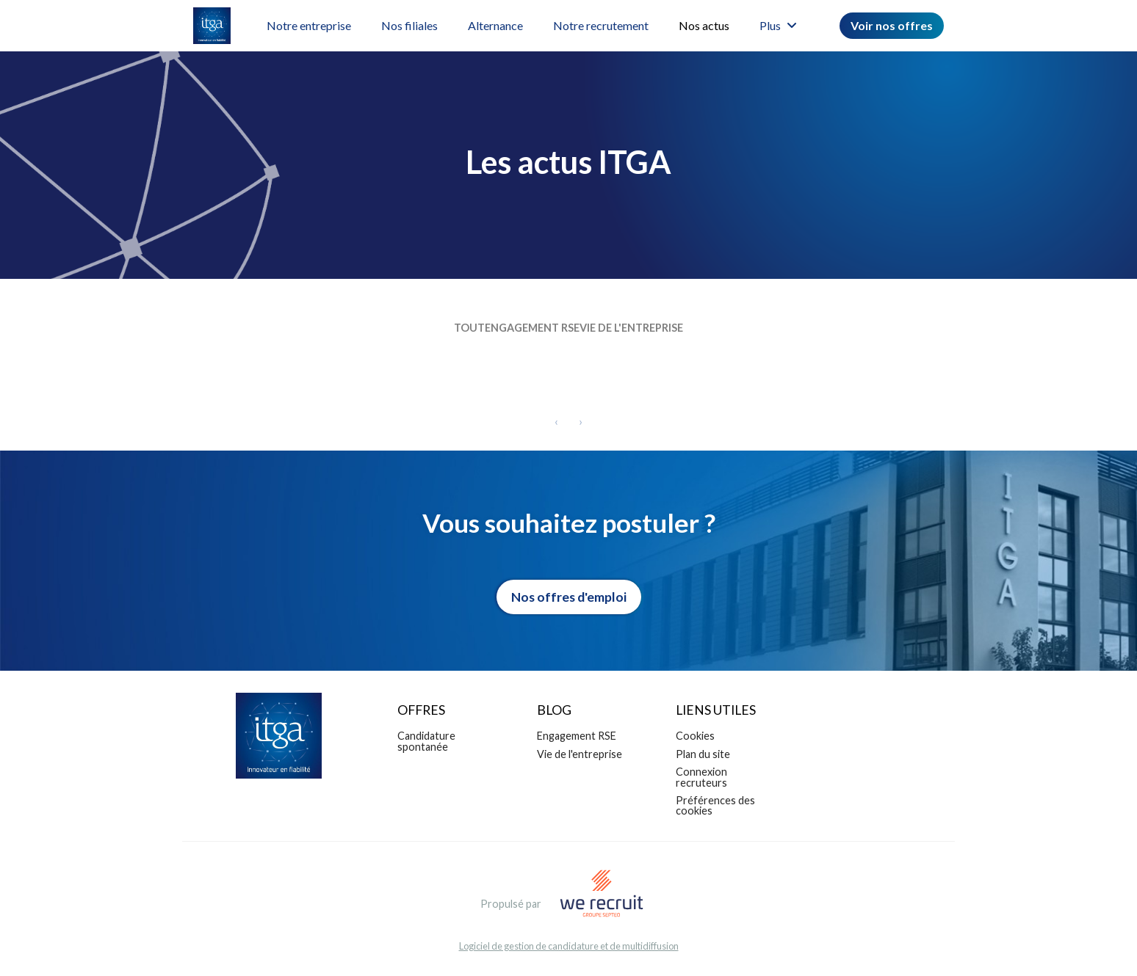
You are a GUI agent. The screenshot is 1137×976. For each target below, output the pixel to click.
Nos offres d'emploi (569, 600)
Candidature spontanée (426, 744)
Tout (447, 331)
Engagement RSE (532, 331)
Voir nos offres (892, 25)
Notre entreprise (309, 25)
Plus (778, 25)
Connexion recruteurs (701, 780)
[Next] (580, 425)
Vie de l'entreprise (653, 331)
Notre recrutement (601, 25)
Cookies (695, 739)
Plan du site (703, 757)
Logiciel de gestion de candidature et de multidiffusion (569, 950)
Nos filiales (409, 25)
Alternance (495, 25)
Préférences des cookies (715, 809)
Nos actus (704, 25)
